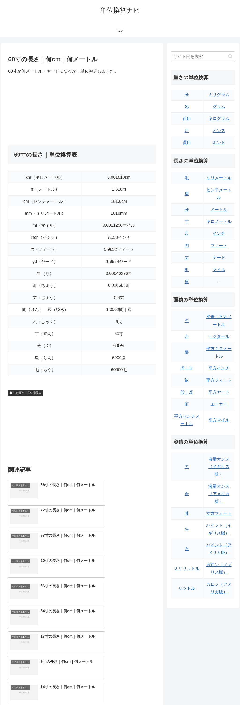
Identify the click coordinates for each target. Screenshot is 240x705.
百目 (187, 118)
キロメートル (219, 221)
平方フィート (219, 380)
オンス (219, 130)
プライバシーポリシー (219, 690)
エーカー (218, 404)
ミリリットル (186, 568)
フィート (218, 245)
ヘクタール (218, 336)
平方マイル (218, 420)
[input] (203, 56)
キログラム (218, 118)
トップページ (188, 690)
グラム (219, 106)
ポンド (219, 142)
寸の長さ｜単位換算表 (25, 393)
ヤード (219, 257)
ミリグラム (218, 94)
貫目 (187, 142)
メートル (218, 209)
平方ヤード (218, 392)
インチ (219, 233)
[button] (230, 56)
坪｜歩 (186, 368)
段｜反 (186, 392)
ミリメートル (219, 178)
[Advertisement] (45, 110)
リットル (186, 588)
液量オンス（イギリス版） (218, 467)
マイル (219, 269)
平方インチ (218, 368)
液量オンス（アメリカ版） (218, 494)
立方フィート (219, 513)
